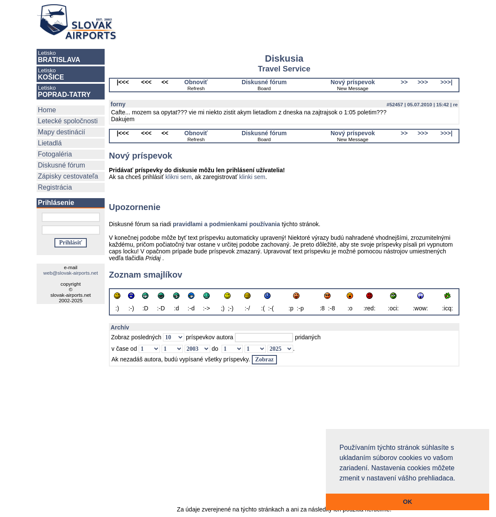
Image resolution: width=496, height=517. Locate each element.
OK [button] (407, 501)
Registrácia (55, 187)
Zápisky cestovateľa (68, 176)
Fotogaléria (55, 154)
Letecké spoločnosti (68, 121)
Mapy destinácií (61, 132)
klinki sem (252, 176)
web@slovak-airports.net (70, 273)
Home (47, 110)
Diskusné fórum (61, 165)
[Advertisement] (297, 22)
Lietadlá (50, 143)
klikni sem (178, 176)
